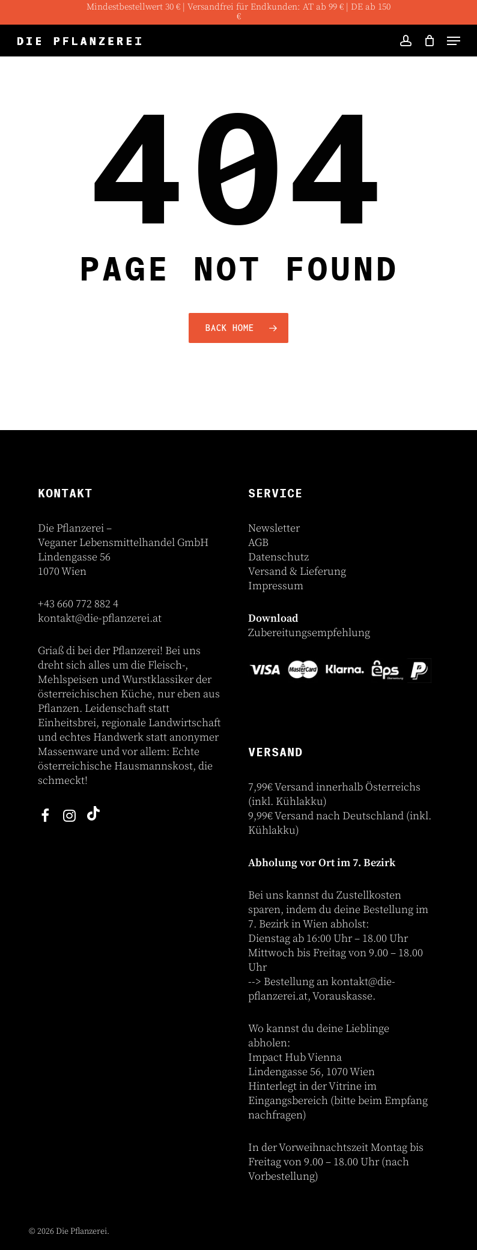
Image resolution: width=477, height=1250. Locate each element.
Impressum (275, 586)
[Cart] (429, 40)
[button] (453, 41)
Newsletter (274, 528)
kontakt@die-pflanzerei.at (100, 618)
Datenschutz (278, 557)
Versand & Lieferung (297, 571)
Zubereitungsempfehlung (309, 633)
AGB (258, 543)
